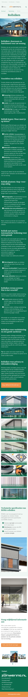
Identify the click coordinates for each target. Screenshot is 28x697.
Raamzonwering (11, 11)
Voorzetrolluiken (19, 134)
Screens (6, 299)
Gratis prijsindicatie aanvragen (10, 645)
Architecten (12, 2)
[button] (12, 664)
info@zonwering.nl (6, 687)
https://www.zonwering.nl (8, 689)
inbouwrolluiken (8, 136)
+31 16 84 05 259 (7, 684)
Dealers (18, 2)
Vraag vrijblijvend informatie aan (11, 385)
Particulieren (4, 2)
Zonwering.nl (3, 11)
